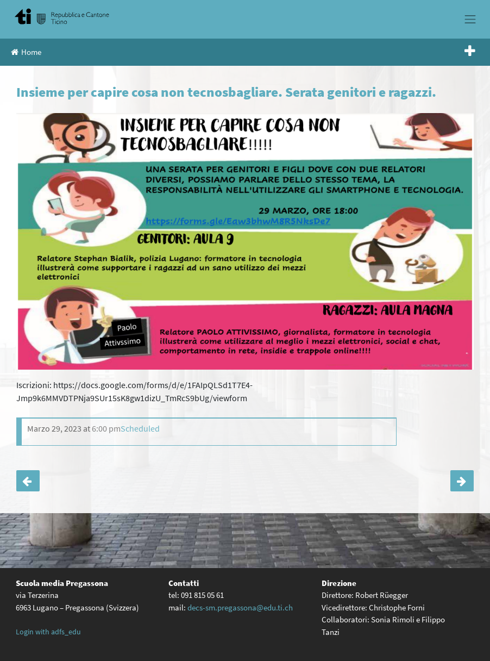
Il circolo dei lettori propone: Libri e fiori (462, 480)
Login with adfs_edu (48, 632)
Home (26, 52)
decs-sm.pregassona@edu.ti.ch (240, 607)
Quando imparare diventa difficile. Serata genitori (28, 480)
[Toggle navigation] (470, 19)
